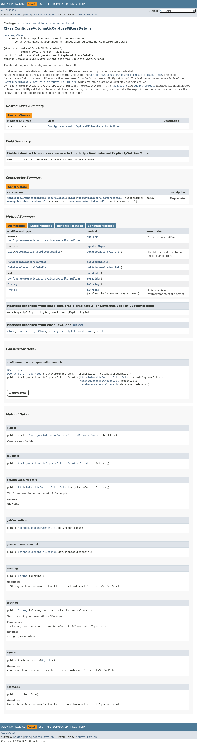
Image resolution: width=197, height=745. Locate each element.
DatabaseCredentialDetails (87, 201)
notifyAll (68, 331)
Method (49, 14)
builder (92, 236)
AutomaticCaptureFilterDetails (99, 197)
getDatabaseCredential (103, 267)
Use (41, 4)
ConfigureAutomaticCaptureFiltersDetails (37, 197)
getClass (39, 331)
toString (93, 284)
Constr (37, 14)
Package (20, 4)
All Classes (8, 10)
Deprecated (60, 4)
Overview (7, 4)
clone (11, 331)
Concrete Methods (101, 225)
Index (73, 4)
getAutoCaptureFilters (103, 251)
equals (91, 246)
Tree (48, 4)
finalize (24, 331)
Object (102, 246)
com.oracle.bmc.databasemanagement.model (46, 23)
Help (82, 4)
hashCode (93, 273)
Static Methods (41, 225)
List (72, 197)
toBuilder (94, 278)
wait (81, 331)
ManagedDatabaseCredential (26, 201)
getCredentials (97, 261)
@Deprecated (15, 370)
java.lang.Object (14, 35)
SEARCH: (154, 11)
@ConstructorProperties (24, 373)
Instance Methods (70, 225)
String (12, 284)
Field (27, 14)
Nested (17, 14)
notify (53, 331)
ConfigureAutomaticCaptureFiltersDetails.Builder (83, 126)
